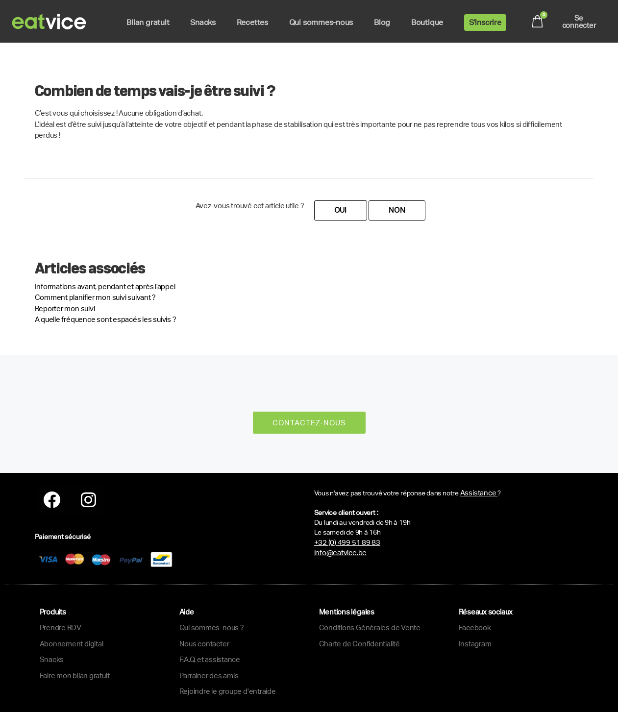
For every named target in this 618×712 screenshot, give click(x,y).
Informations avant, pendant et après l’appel (105, 286)
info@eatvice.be (340, 552)
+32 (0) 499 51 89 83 (347, 542)
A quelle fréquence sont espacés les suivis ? (105, 319)
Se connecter (579, 21)
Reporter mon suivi (65, 308)
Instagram (475, 643)
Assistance (479, 493)
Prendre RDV (61, 627)
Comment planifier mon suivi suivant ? (95, 297)
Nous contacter (204, 643)
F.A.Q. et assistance (210, 659)
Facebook (475, 627)
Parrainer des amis (209, 675)
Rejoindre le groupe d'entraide (227, 691)
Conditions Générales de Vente (369, 627)
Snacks (52, 659)
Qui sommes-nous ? (211, 627)
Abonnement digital (71, 643)
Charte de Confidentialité (359, 643)
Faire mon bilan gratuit (75, 675)
